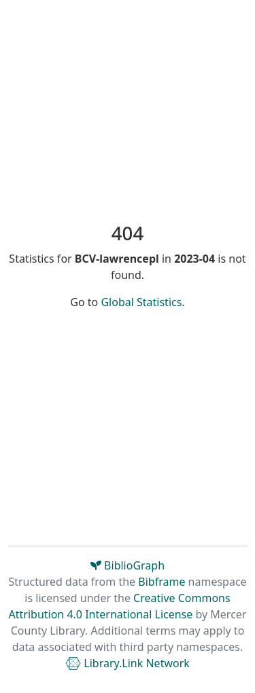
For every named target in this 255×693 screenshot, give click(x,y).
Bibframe (161, 581)
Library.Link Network (127, 663)
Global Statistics (141, 302)
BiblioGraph (127, 565)
